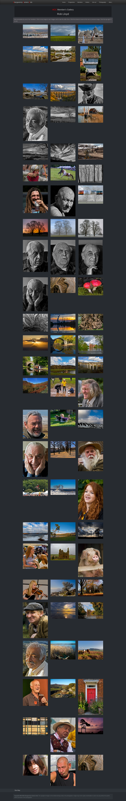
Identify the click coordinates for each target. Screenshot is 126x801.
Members (80, 2)
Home (63, 2)
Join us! (94, 2)
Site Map (17, 790)
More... (111, 2)
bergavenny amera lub (22, 2)
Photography (102, 2)
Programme (71, 2)
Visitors (87, 2)
